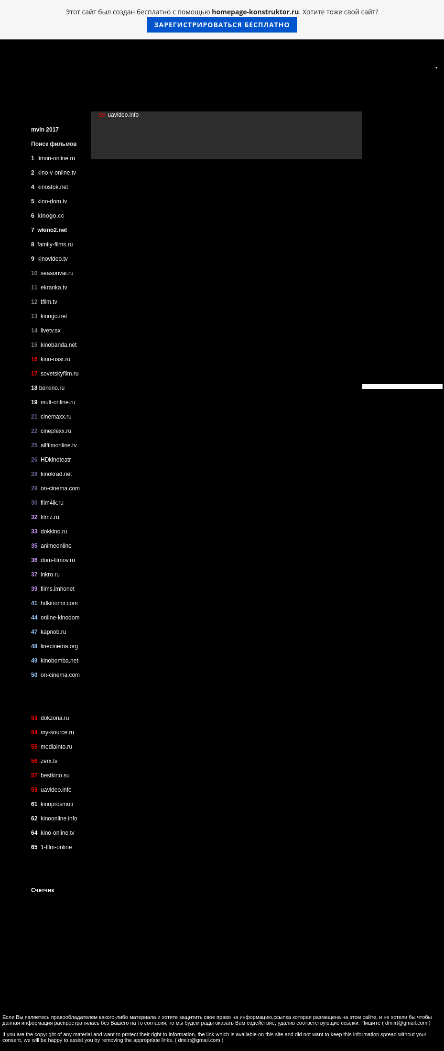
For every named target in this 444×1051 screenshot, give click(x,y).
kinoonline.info (58, 818)
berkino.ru (52, 388)
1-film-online (56, 847)
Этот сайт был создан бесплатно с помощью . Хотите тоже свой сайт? (222, 20)
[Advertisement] (398, 240)
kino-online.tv (58, 833)
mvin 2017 (45, 129)
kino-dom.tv (52, 201)
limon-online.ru (56, 158)
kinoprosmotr (57, 804)
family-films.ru (55, 244)
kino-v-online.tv (56, 172)
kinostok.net (52, 187)
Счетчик (42, 890)
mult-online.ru (58, 402)
